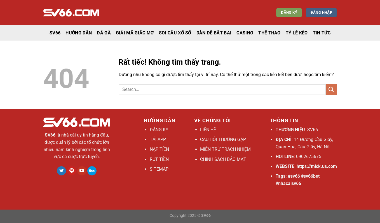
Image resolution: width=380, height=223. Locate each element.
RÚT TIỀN (159, 159)
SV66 (55, 33)
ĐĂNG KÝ (159, 129)
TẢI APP (158, 139)
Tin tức (321, 33)
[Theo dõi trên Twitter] (61, 171)
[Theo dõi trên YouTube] (81, 171)
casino (244, 33)
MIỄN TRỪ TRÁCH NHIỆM (225, 149)
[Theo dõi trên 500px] (92, 171)
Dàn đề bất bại (213, 33)
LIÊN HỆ (208, 129)
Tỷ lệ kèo (297, 33)
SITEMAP (159, 169)
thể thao (269, 33)
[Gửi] (331, 89)
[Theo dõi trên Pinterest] (71, 171)
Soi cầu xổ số (175, 33)
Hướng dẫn (78, 33)
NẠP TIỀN (159, 149)
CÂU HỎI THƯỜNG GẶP (223, 139)
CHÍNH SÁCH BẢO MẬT (223, 159)
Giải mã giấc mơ (135, 33)
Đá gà (104, 33)
